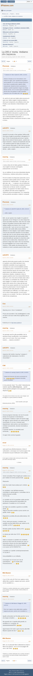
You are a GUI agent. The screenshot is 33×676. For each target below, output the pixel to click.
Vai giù (3, 61)
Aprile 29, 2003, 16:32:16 (8, 306)
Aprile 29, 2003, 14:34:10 (8, 130)
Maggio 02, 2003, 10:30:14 (8, 575)
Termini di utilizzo (15, 670)
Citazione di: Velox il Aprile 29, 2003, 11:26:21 (16, 74)
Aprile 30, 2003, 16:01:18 (8, 350)
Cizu (4, 303)
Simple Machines (20, 672)
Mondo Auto (5, 25)
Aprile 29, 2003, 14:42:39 (8, 159)
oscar (4, 442)
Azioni (29, 61)
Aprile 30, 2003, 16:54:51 (8, 411)
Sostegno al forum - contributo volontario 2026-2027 (16, 28)
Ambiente (5, 33)
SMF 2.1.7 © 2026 (12, 672)
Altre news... (5, 46)
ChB (4, 365)
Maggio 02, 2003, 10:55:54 (8, 641)
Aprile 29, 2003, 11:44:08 (8, 68)
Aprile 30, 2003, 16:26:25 (8, 368)
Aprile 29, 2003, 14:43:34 (8, 204)
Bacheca (5, 29)
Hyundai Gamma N (8, 44)
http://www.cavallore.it (16, 322)
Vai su (3, 660)
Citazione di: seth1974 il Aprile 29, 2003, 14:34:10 (17, 209)
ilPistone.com (7, 5)
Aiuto (10, 670)
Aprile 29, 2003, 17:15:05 (8, 330)
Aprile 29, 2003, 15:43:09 (8, 257)
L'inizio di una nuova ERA (10, 40)
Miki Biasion (7, 573)
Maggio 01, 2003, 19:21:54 (8, 445)
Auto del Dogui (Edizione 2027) (11, 23)
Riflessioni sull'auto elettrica (11, 32)
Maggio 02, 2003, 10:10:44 (8, 470)
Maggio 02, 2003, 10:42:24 (8, 599)
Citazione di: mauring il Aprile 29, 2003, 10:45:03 (16, 372)
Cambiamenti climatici (9, 36)
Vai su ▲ (22, 670)
